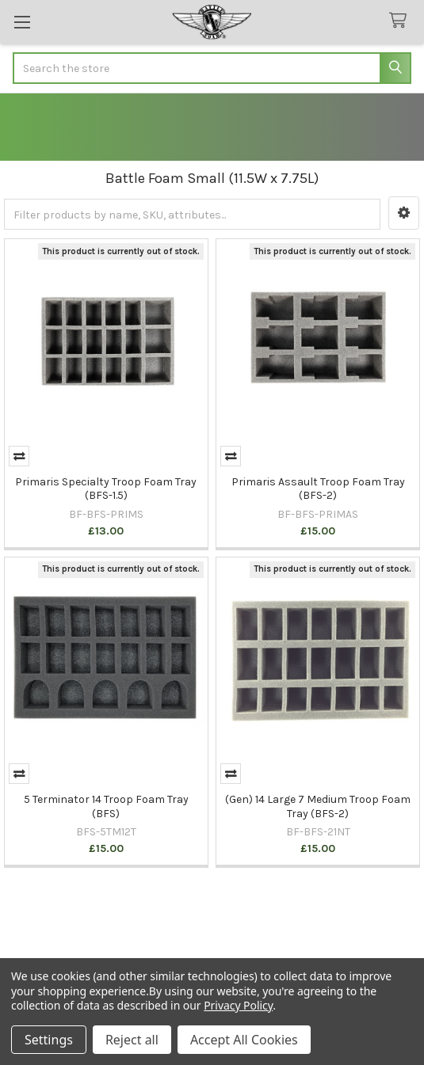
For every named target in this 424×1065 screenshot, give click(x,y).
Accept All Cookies (244, 1039)
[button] (403, 213)
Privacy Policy (238, 1005)
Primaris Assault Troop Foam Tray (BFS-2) (318, 489)
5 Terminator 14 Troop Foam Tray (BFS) (106, 806)
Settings (49, 1039)
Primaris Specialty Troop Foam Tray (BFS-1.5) (106, 489)
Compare (19, 456)
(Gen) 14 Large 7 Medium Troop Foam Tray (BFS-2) (318, 806)
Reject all (132, 1039)
